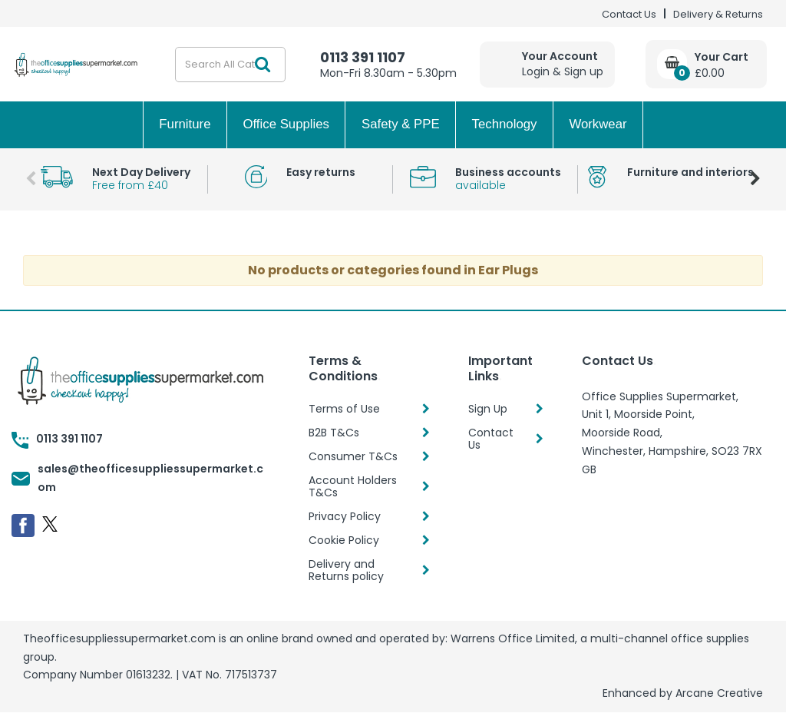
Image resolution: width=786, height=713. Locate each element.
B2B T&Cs (334, 432)
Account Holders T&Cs (353, 486)
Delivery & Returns (718, 14)
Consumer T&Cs (353, 456)
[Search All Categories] (230, 64)
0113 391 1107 (362, 57)
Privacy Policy (345, 516)
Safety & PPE (401, 124)
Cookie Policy (344, 540)
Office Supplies (286, 124)
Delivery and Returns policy (346, 570)
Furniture (184, 124)
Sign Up (487, 409)
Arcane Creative (719, 693)
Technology (504, 124)
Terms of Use (344, 409)
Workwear (597, 124)
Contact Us (629, 14)
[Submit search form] (262, 64)
